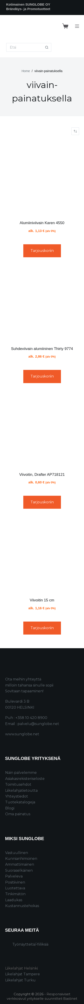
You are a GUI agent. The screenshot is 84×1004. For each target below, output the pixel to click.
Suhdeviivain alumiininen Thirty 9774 (42, 349)
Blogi (9, 808)
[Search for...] (24, 47)
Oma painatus (17, 814)
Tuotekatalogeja (20, 802)
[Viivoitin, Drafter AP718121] (42, 429)
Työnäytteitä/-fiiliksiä (30, 944)
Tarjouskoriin (42, 251)
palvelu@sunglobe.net (38, 724)
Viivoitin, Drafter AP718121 (42, 474)
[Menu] (77, 26)
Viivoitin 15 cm (42, 600)
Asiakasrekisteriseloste (25, 779)
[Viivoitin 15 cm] (42, 555)
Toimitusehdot (18, 784)
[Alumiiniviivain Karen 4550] (42, 178)
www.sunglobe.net (22, 734)
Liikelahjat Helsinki (21, 968)
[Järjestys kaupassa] (75, 131)
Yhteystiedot (16, 796)
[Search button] (47, 47)
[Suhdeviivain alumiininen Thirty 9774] (42, 303)
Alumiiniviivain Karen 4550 (42, 223)
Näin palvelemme (21, 772)
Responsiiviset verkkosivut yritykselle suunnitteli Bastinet (42, 996)
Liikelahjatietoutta (21, 790)
